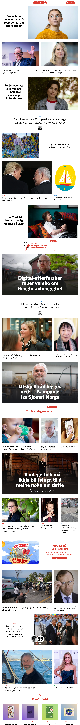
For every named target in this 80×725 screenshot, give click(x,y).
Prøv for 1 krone (70, 2)
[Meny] (77, 3)
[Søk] (4, 3)
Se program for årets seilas (59, 558)
